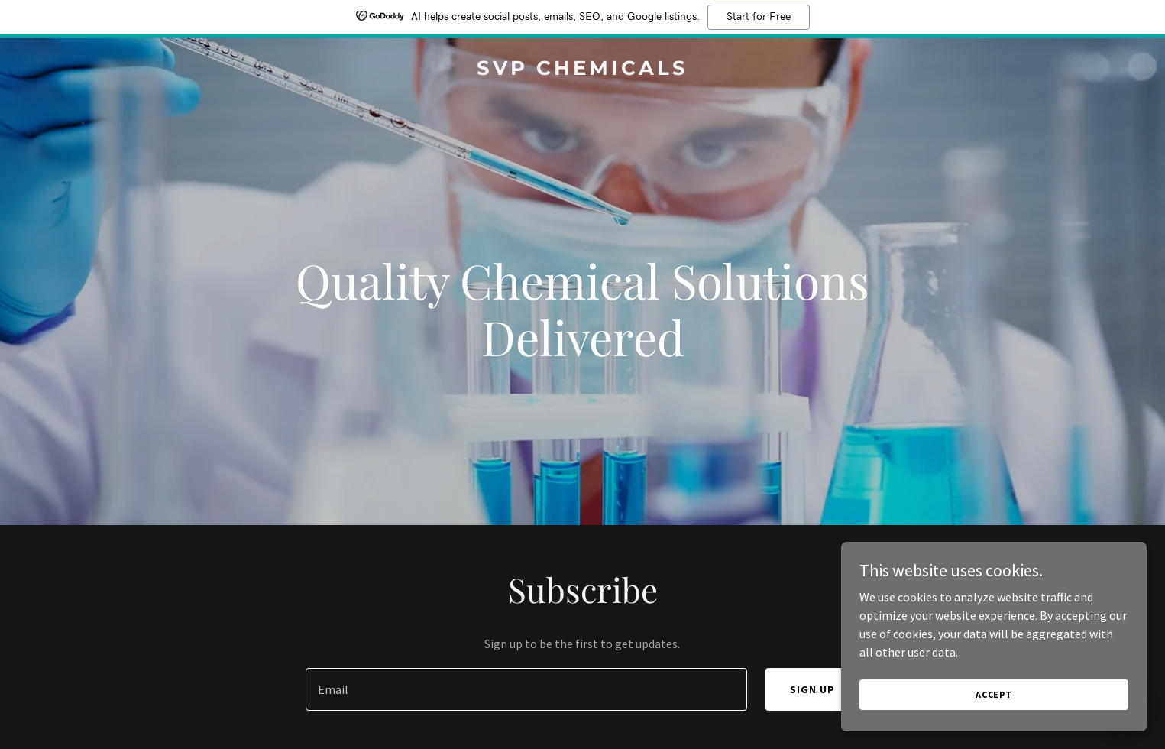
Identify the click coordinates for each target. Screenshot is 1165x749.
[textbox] (526, 689)
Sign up (812, 689)
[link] (582, 70)
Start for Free (759, 16)
